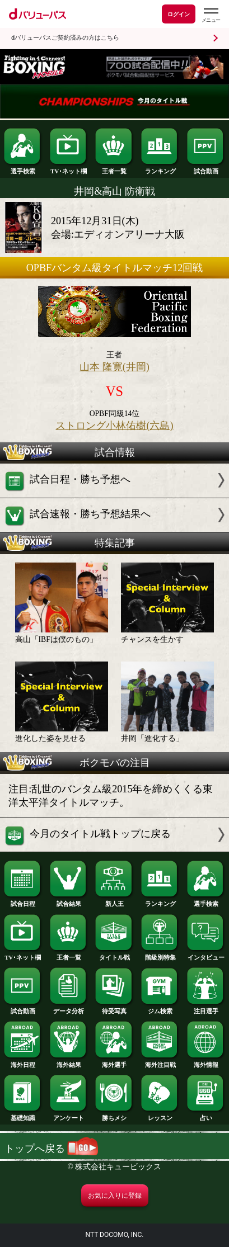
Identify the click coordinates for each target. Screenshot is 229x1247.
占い (206, 1115)
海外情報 (206, 1062)
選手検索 (23, 168)
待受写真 (114, 1008)
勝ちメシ (114, 1115)
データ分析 (69, 1008)
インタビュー (206, 955)
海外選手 (114, 1062)
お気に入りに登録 (115, 1195)
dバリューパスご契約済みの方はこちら (65, 37)
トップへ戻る (51, 1148)
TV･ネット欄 (69, 168)
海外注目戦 (160, 1062)
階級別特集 (160, 955)
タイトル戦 (114, 955)
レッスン (160, 1115)
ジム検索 (160, 1008)
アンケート (69, 1115)
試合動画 (206, 168)
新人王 (114, 901)
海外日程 (23, 1062)
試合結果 (69, 901)
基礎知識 (23, 1115)
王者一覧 (114, 168)
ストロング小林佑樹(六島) (114, 425)
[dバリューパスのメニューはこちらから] (210, 15)
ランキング (160, 168)
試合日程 (23, 901)
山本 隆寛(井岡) (114, 366)
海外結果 (69, 1062)
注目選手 (206, 1008)
